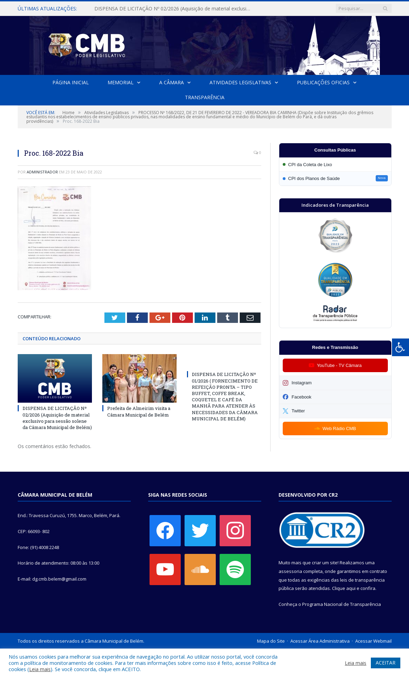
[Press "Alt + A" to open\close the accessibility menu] (400, 347)
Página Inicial (70, 82)
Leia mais (40, 669)
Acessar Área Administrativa (320, 641)
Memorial (121, 82)
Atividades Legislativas (240, 82)
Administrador (42, 171)
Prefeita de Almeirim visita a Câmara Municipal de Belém (138, 411)
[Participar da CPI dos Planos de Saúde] (335, 178)
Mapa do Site (271, 641)
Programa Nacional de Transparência (341, 604)
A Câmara (171, 82)
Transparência (204, 97)
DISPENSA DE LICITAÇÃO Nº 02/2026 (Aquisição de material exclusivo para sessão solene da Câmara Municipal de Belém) (174, 9)
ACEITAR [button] (385, 662)
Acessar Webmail (373, 641)
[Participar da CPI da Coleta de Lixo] (335, 164)
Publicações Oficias (323, 82)
